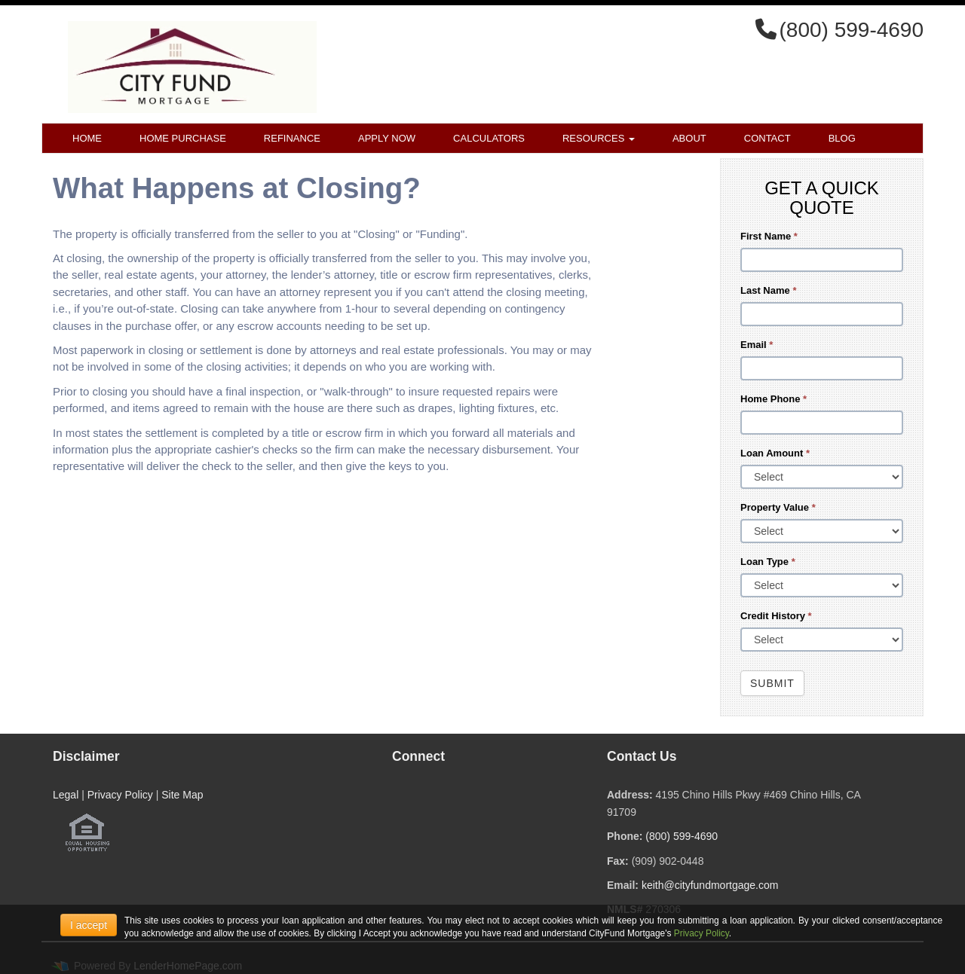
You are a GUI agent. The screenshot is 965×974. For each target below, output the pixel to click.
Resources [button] (598, 138)
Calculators (489, 138)
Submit (772, 683)
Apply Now (386, 138)
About (689, 138)
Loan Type (767, 561)
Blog (842, 138)
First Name (769, 236)
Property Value (778, 507)
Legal (65, 795)
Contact (767, 138)
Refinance (292, 138)
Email (756, 344)
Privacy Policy (120, 795)
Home (87, 138)
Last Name (768, 290)
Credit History (776, 615)
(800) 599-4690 (681, 836)
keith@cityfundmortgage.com (710, 885)
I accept (88, 925)
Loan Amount (775, 453)
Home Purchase (182, 138)
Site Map (182, 795)
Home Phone (773, 399)
